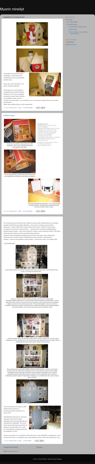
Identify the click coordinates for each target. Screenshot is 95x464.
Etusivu (39, 447)
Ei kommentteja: (28, 107)
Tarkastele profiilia (70, 44)
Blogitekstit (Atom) (12, 451)
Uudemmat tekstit (10, 447)
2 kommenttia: (27, 440)
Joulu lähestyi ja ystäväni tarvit (78, 26)
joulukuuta (72, 22)
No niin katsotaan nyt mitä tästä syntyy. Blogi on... (78, 32)
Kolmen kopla (9, 115)
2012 (69, 19)
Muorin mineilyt (12, 9)
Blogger (59, 459)
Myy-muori (70, 42)
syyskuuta (72, 24)
